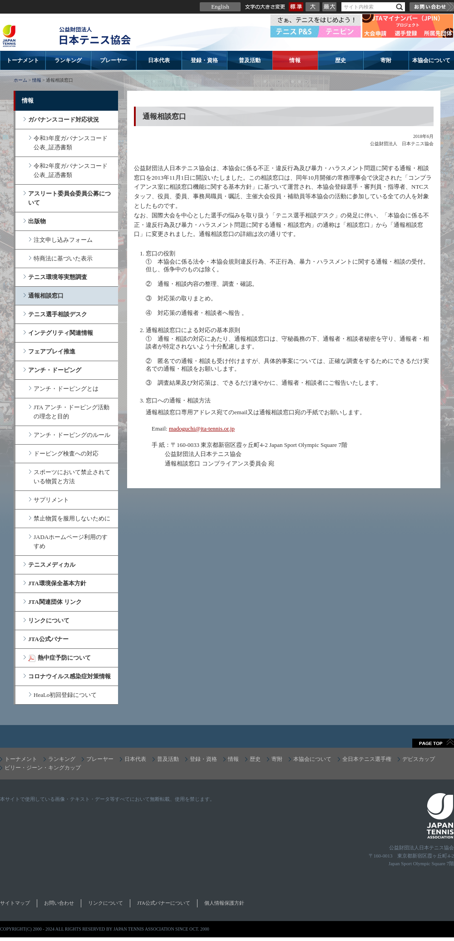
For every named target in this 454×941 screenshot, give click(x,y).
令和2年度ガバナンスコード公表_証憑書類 (71, 170)
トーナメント (22, 60)
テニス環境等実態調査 (57, 277)
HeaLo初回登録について (65, 694)
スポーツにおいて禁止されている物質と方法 (72, 477)
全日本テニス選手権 (366, 759)
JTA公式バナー (48, 639)
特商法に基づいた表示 (63, 258)
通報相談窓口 (46, 295)
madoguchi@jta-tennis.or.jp (202, 428)
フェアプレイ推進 (51, 351)
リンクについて (48, 620)
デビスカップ (418, 759)
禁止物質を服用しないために (72, 518)
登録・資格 (204, 60)
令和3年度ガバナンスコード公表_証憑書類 (71, 143)
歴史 (340, 60)
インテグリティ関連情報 (60, 332)
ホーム (20, 80)
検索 (399, 7)
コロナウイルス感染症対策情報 (69, 676)
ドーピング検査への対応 (66, 453)
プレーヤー (113, 60)
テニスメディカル (51, 564)
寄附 (385, 60)
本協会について (431, 60)
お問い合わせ (432, 6)
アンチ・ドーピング (54, 370)
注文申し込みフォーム (63, 239)
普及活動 (250, 60)
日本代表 (159, 60)
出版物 (37, 221)
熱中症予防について (64, 657)
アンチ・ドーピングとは (66, 388)
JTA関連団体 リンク (55, 601)
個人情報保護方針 (224, 903)
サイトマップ (15, 903)
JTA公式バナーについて (163, 903)
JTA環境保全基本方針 (57, 583)
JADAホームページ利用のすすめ (71, 541)
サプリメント (51, 499)
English (220, 6)
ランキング (68, 60)
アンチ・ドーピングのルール (72, 434)
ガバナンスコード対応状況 (63, 119)
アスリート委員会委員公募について (69, 198)
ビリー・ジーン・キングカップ (43, 768)
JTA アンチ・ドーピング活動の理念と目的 (71, 412)
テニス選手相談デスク (57, 314)
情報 (295, 60)
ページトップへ (433, 743)
